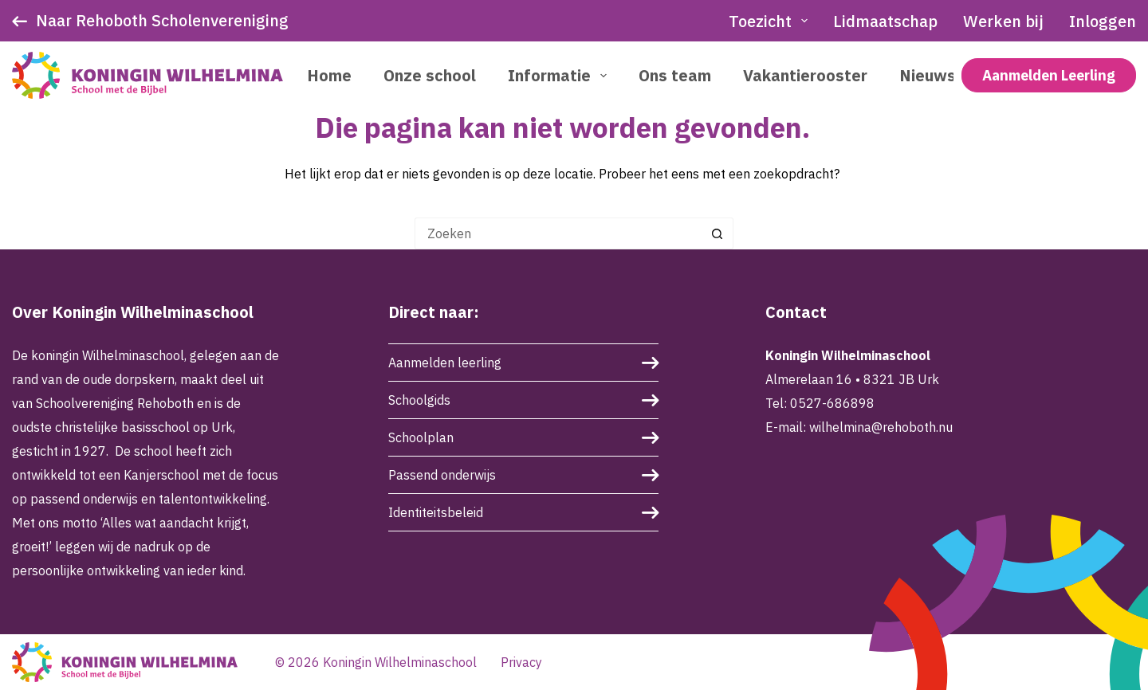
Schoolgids (419, 400)
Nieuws (927, 75)
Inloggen (1102, 21)
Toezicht (771, 21)
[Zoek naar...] (558, 233)
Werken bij (1003, 21)
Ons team (675, 75)
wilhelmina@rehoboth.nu (881, 427)
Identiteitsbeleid (435, 512)
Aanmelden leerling (444, 362)
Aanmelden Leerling (1048, 75)
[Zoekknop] (717, 233)
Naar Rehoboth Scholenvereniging (162, 20)
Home (329, 75)
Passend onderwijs (442, 475)
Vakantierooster (805, 75)
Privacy (521, 662)
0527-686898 (832, 403)
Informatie (560, 75)
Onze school (429, 75)
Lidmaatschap (885, 21)
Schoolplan (421, 437)
